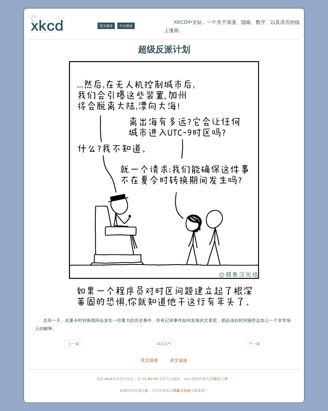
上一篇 (73, 343)
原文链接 (178, 360)
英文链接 (149, 360)
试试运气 (164, 343)
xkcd (108, 379)
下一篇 (254, 343)
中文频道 (126, 26)
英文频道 (106, 26)
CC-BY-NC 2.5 (153, 379)
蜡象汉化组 (182, 390)
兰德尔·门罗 (218, 379)
